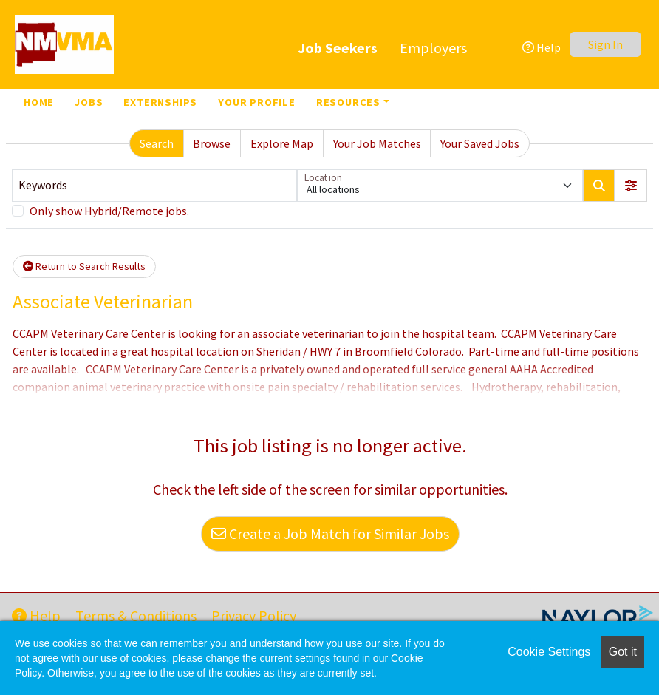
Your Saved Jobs (479, 143)
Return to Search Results (84, 266)
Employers (433, 47)
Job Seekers (338, 47)
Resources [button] (348, 102)
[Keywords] (154, 185)
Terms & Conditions (136, 615)
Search (157, 143)
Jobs (89, 102)
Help (541, 47)
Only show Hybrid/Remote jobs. (109, 210)
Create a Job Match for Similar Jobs (330, 533)
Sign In (605, 44)
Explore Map (281, 143)
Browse (212, 143)
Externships (160, 102)
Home (39, 102)
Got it (623, 651)
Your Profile (257, 102)
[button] (631, 185)
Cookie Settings (549, 651)
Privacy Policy (253, 615)
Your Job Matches (377, 143)
